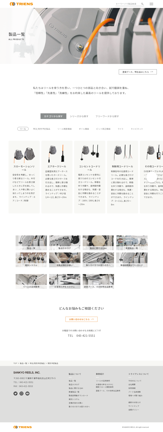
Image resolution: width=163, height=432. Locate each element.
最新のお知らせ (134, 402)
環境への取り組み (135, 395)
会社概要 (131, 384)
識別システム (74, 399)
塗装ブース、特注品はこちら (135, 71)
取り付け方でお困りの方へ (79, 406)
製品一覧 (23, 363)
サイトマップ (133, 406)
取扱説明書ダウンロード (78, 395)
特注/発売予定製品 (37, 363)
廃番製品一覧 (74, 392)
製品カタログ (74, 384)
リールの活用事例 (103, 380)
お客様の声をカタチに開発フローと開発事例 (105, 385)
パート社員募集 (134, 392)
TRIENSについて (135, 380)
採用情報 (131, 388)
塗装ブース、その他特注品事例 (108, 390)
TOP (15, 363)
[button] (151, 177)
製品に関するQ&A (76, 388)
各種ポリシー (133, 409)
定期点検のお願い (76, 403)
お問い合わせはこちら (79, 319)
